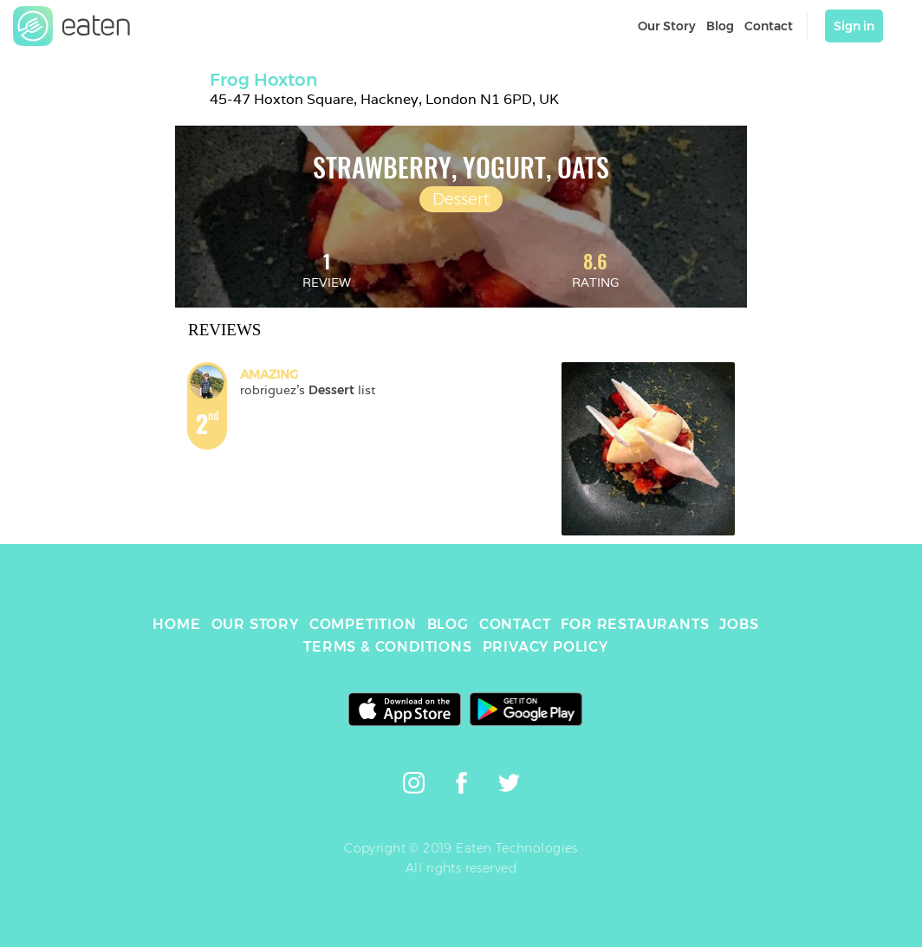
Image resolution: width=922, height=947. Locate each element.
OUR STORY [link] (255, 624)
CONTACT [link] (515, 624)
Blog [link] (720, 26)
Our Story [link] (667, 26)
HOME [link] (176, 624)
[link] (72, 26)
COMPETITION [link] (363, 624)
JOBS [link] (738, 624)
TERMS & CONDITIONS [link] (387, 647)
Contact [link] (768, 26)
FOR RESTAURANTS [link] (635, 624)
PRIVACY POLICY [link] (545, 647)
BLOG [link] (448, 624)
